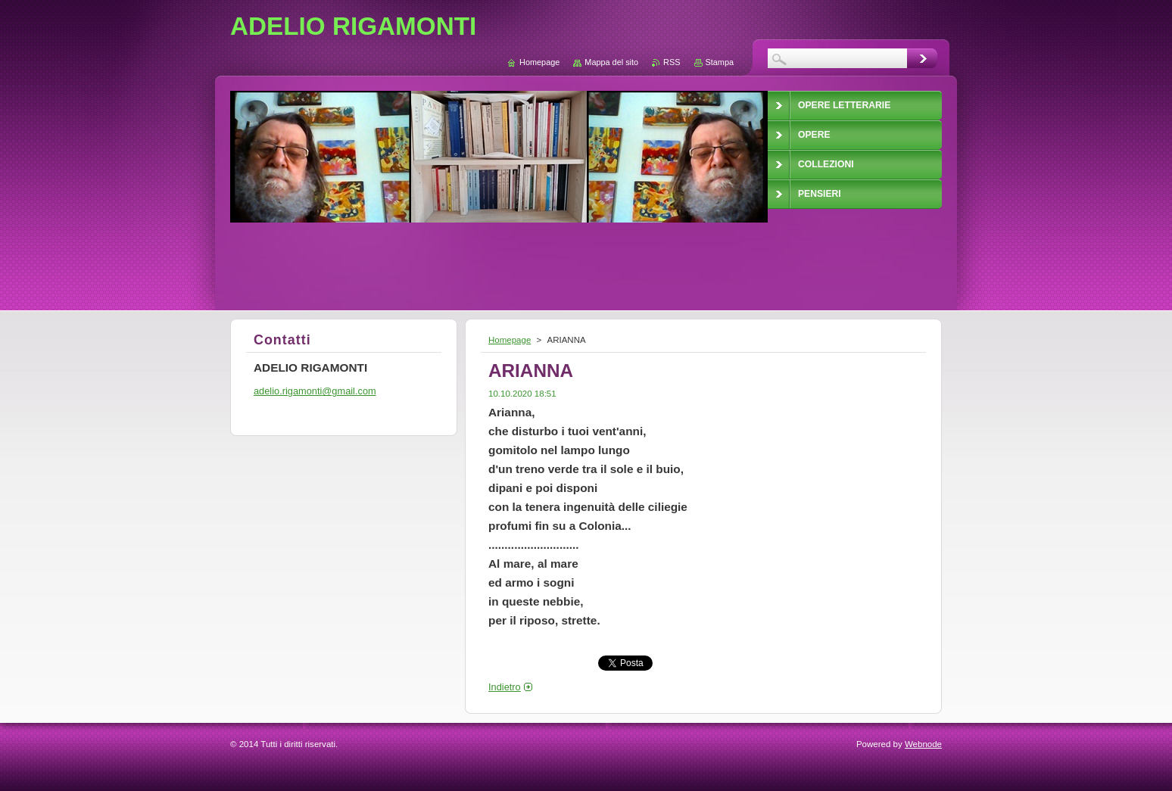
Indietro (504, 687)
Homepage (509, 339)
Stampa (720, 62)
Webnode (923, 744)
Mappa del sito (611, 62)
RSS (671, 62)
